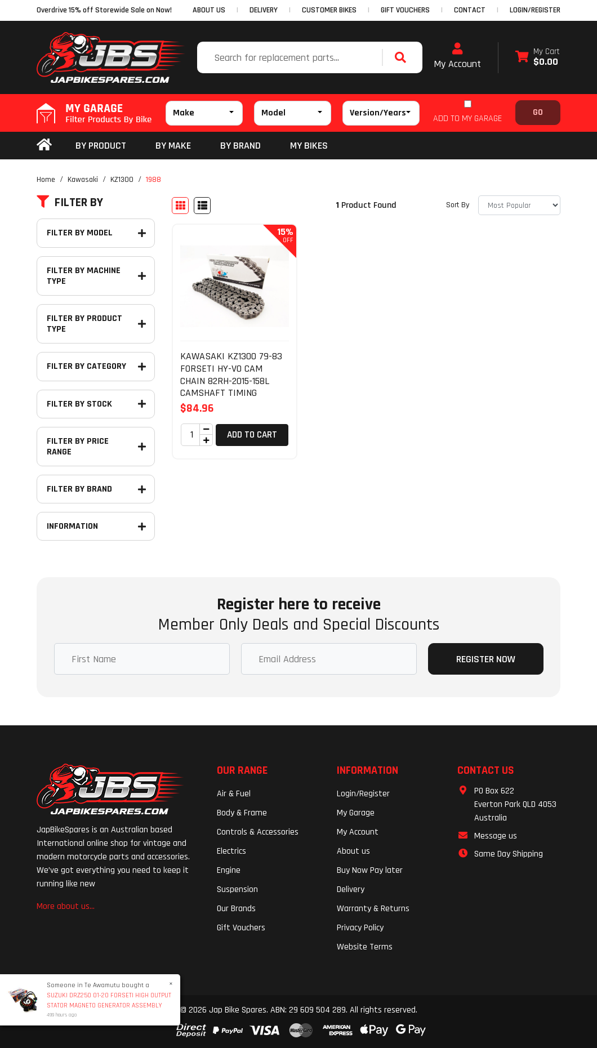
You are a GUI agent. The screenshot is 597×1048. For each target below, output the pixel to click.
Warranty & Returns (373, 909)
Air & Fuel (234, 794)
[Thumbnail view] (180, 205)
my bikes (309, 145)
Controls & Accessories (257, 832)
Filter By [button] (70, 202)
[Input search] (291, 57)
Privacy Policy (360, 928)
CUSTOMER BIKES (329, 10)
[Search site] (403, 57)
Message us (495, 836)
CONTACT (469, 10)
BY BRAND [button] (240, 145)
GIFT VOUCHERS (405, 10)
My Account (457, 56)
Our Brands (236, 909)
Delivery (350, 889)
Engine (228, 870)
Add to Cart (252, 435)
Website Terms (365, 947)
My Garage (356, 813)
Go (538, 112)
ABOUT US (209, 10)
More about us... (66, 906)
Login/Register (535, 10)
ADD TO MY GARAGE (467, 118)
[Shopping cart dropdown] (537, 57)
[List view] (202, 205)
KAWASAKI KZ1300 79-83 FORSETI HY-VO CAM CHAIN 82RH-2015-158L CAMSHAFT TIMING (231, 374)
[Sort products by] (519, 205)
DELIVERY (264, 10)
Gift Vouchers (241, 928)
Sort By (457, 205)
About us (353, 851)
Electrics (231, 851)
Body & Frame (242, 813)
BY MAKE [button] (173, 145)
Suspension (237, 889)
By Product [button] (100, 145)
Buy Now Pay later (370, 870)
